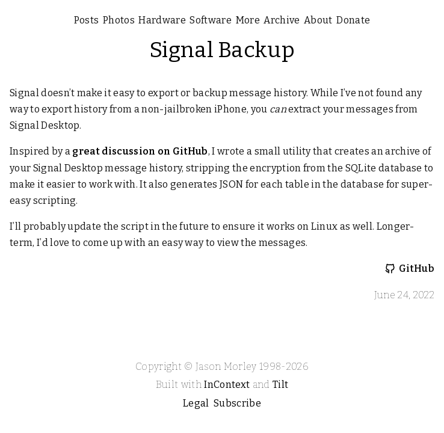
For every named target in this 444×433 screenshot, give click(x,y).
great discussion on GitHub (140, 151)
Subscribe (237, 403)
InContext (227, 384)
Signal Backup (222, 50)
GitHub (416, 268)
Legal (196, 403)
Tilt (280, 384)
